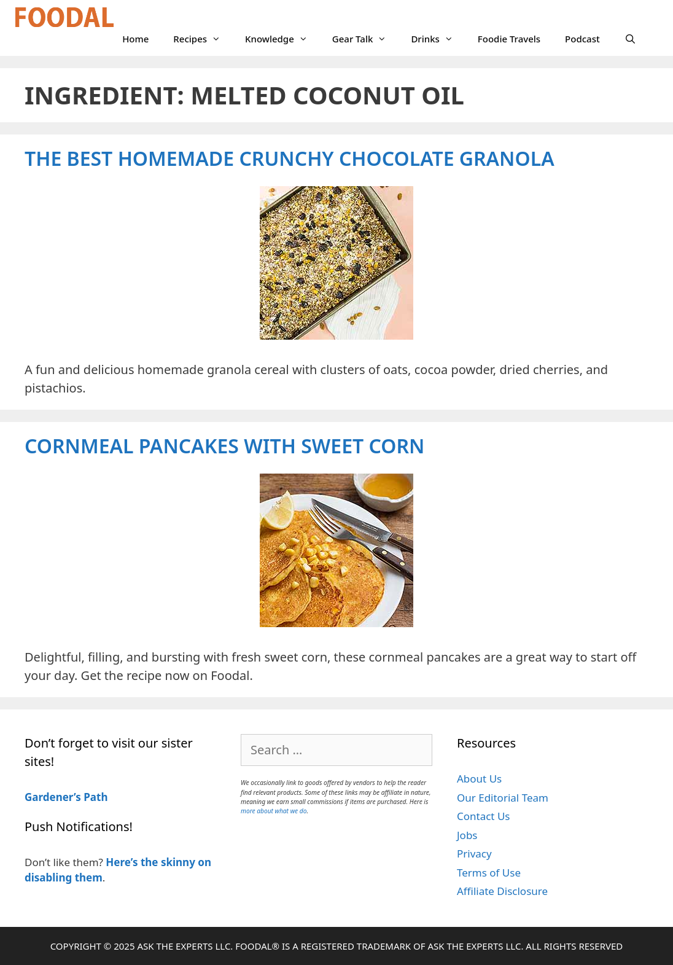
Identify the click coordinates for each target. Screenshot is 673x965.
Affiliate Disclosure (502, 891)
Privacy (474, 853)
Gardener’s (53, 797)
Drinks (438, 38)
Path (94, 797)
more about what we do (273, 811)
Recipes (203, 38)
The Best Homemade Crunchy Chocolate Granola (289, 158)
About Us (479, 779)
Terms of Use (489, 872)
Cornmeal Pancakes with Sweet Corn (224, 445)
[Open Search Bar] (630, 38)
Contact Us (483, 816)
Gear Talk (365, 38)
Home (135, 39)
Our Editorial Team (502, 798)
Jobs (467, 835)
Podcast (582, 39)
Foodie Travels (509, 39)
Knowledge (282, 38)
